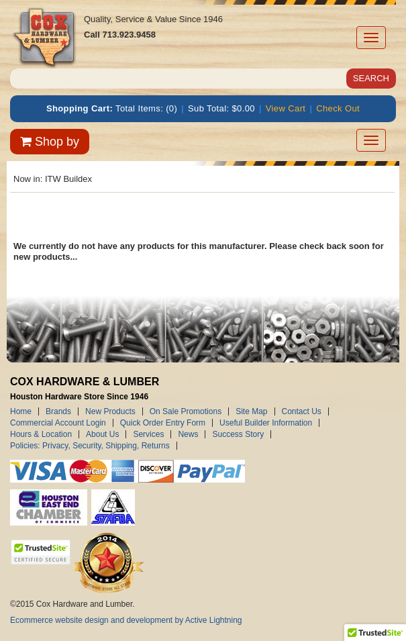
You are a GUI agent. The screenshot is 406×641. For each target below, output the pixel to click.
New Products (110, 411)
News (188, 434)
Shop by (49, 141)
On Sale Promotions (185, 411)
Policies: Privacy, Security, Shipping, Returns (90, 445)
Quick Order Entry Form (162, 423)
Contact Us (301, 411)
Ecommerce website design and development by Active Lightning (126, 620)
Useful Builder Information (265, 423)
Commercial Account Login (58, 423)
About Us (102, 434)
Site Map (251, 411)
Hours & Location (41, 434)
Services (148, 434)
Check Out (338, 108)
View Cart (286, 108)
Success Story (238, 434)
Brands (58, 411)
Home (21, 411)
